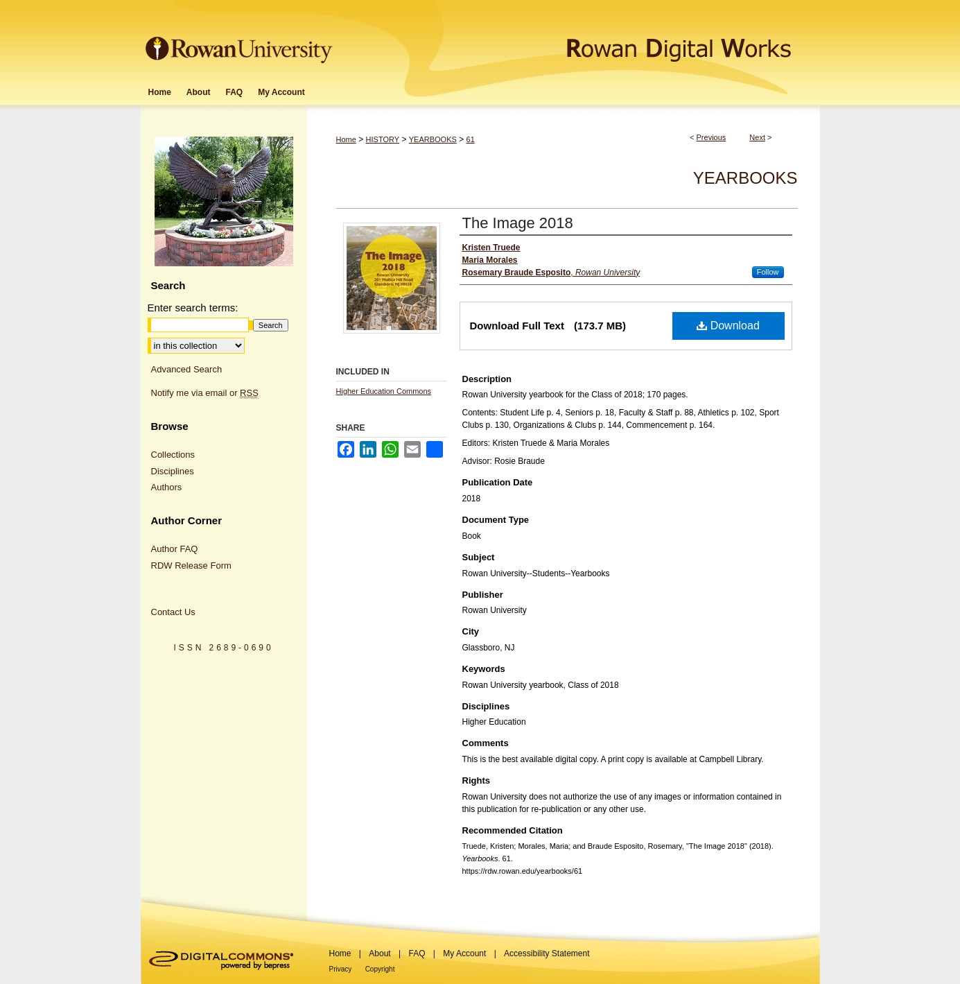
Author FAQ (174, 549)
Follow (768, 272)
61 (470, 139)
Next (757, 137)
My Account (464, 953)
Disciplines (172, 471)
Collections (173, 454)
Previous (711, 137)
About (379, 953)
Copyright (380, 969)
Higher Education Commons (384, 391)
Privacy (340, 969)
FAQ (416, 953)
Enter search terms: (193, 307)
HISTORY (383, 139)
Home (346, 139)
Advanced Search (186, 369)
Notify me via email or (205, 393)
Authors (166, 487)
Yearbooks (745, 178)
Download (728, 325)
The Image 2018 (517, 223)
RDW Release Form (191, 565)
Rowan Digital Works (578, 39)
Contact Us (173, 612)
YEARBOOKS (433, 139)
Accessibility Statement (546, 953)
